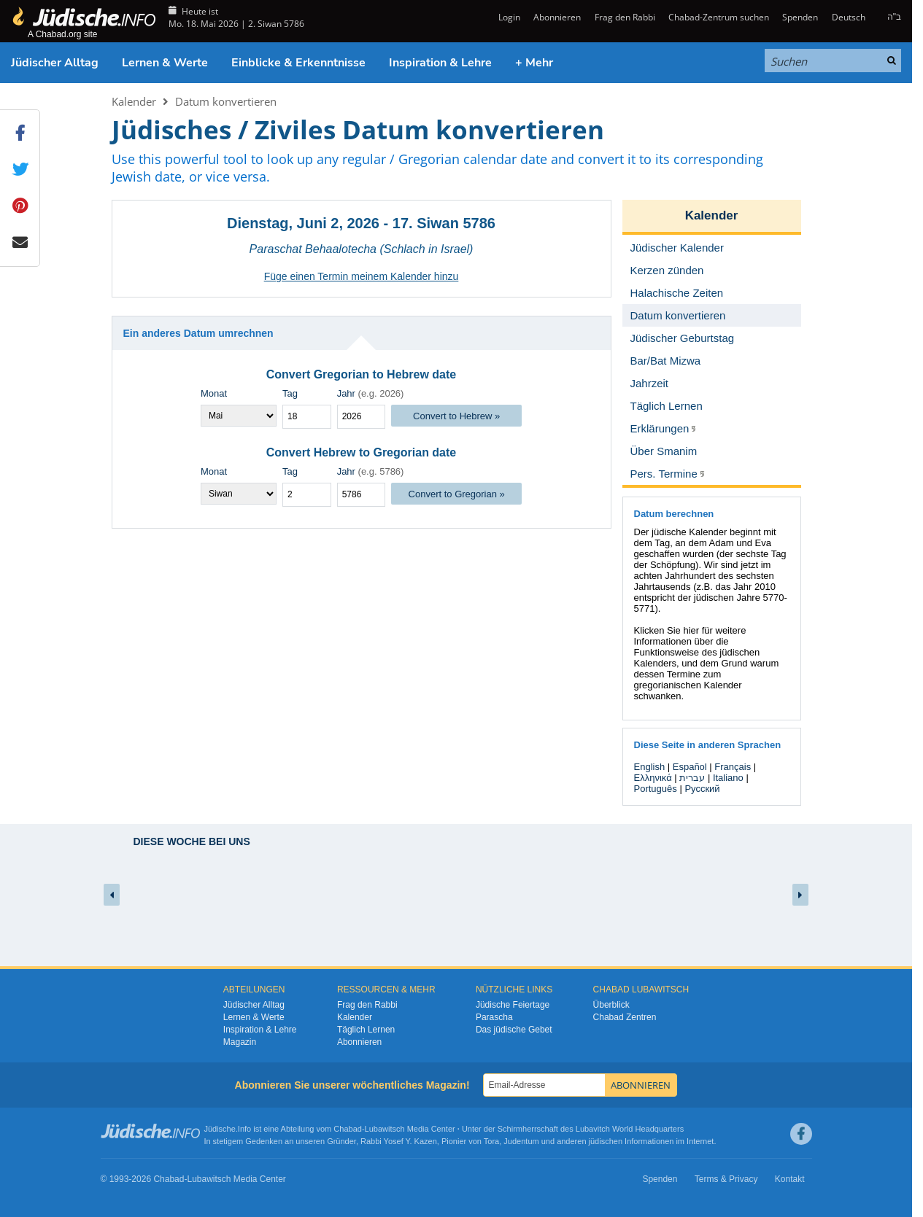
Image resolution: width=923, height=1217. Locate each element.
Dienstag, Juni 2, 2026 (303, 223)
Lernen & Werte (165, 63)
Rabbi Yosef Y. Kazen (398, 1141)
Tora (491, 1141)
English (649, 766)
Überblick (611, 1005)
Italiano (728, 777)
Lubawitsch (385, 1128)
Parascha (494, 1017)
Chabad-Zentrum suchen (718, 17)
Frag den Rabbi (625, 17)
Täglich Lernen (366, 1029)
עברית (692, 777)
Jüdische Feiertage (512, 1005)
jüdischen (605, 1141)
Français (732, 766)
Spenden (800, 17)
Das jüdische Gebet (514, 1029)
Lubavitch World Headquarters (630, 1128)
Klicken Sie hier (667, 630)
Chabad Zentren (625, 1017)
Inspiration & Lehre (440, 63)
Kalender (134, 101)
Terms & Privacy (726, 1179)
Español (690, 766)
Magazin (239, 1042)
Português (655, 788)
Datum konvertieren (226, 101)
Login (508, 17)
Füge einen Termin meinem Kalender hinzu (361, 276)
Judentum (520, 1141)
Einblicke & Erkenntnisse (298, 63)
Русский (701, 788)
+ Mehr (534, 63)
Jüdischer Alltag (55, 63)
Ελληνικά (653, 777)
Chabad (347, 1128)
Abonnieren (557, 17)
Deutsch (848, 17)
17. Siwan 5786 (444, 223)
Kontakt (790, 1179)
